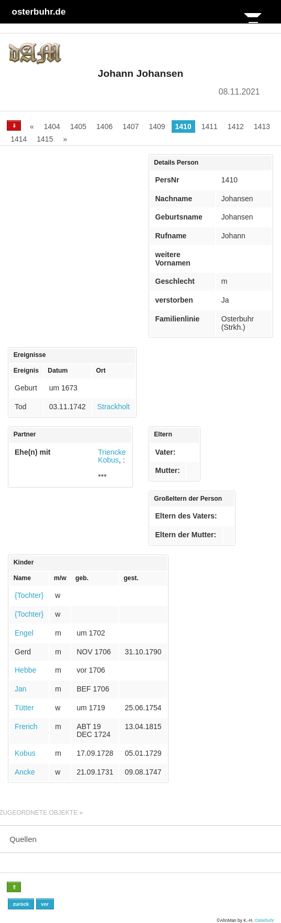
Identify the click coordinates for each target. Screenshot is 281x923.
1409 (157, 126)
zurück (21, 904)
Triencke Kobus (112, 456)
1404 (52, 126)
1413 (262, 126)
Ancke (25, 772)
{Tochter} (29, 595)
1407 (130, 126)
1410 (183, 126)
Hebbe (25, 670)
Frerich (26, 726)
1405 (78, 126)
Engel (24, 633)
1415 (45, 139)
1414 (18, 139)
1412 (236, 126)
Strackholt (113, 406)
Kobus (25, 753)
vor (45, 904)
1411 (209, 126)
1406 (104, 126)
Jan (21, 689)
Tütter (24, 707)
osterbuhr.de (39, 12)
